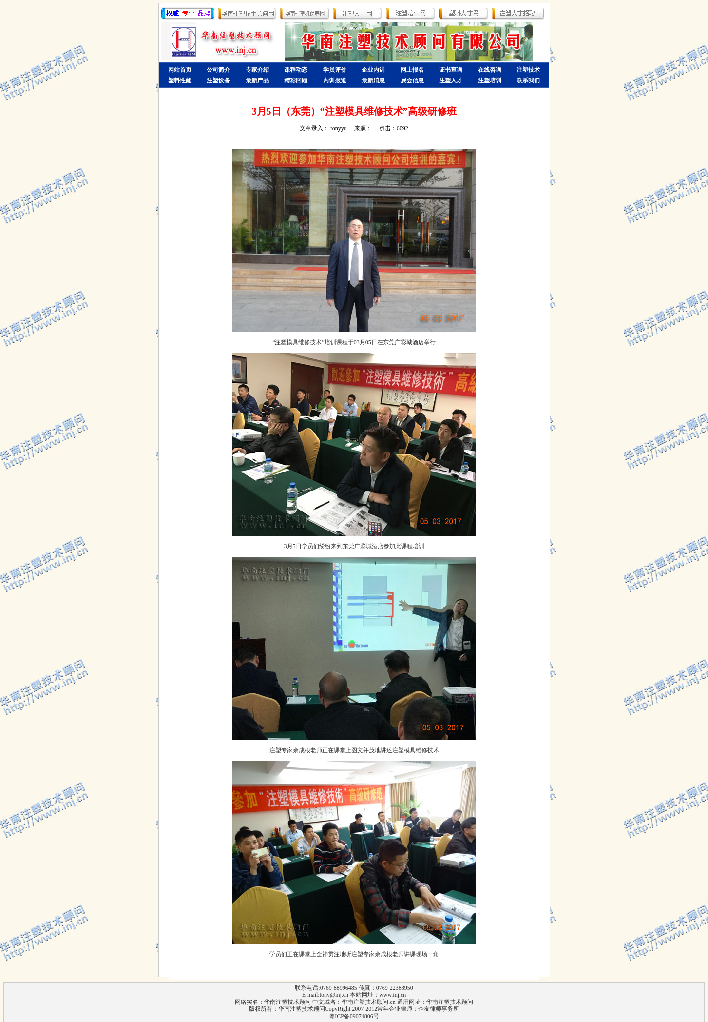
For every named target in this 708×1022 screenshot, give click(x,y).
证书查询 (450, 69)
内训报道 (334, 80)
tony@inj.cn (334, 994)
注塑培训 (489, 80)
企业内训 (373, 69)
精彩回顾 (295, 80)
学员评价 (334, 69)
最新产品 (257, 80)
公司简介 (218, 69)
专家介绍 (257, 69)
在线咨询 (489, 69)
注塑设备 (218, 80)
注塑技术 (528, 69)
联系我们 (528, 80)
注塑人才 (450, 80)
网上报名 (412, 69)
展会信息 (412, 80)
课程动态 (295, 69)
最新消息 (373, 80)
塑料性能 (179, 80)
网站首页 (179, 69)
